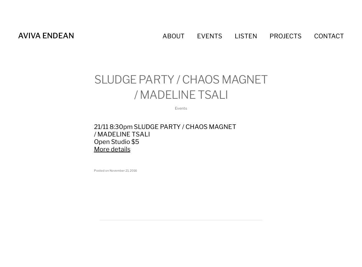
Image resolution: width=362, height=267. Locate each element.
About (173, 36)
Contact (329, 36)
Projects (286, 36)
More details (112, 149)
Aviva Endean (46, 35)
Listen (246, 36)
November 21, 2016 (123, 170)
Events (209, 36)
